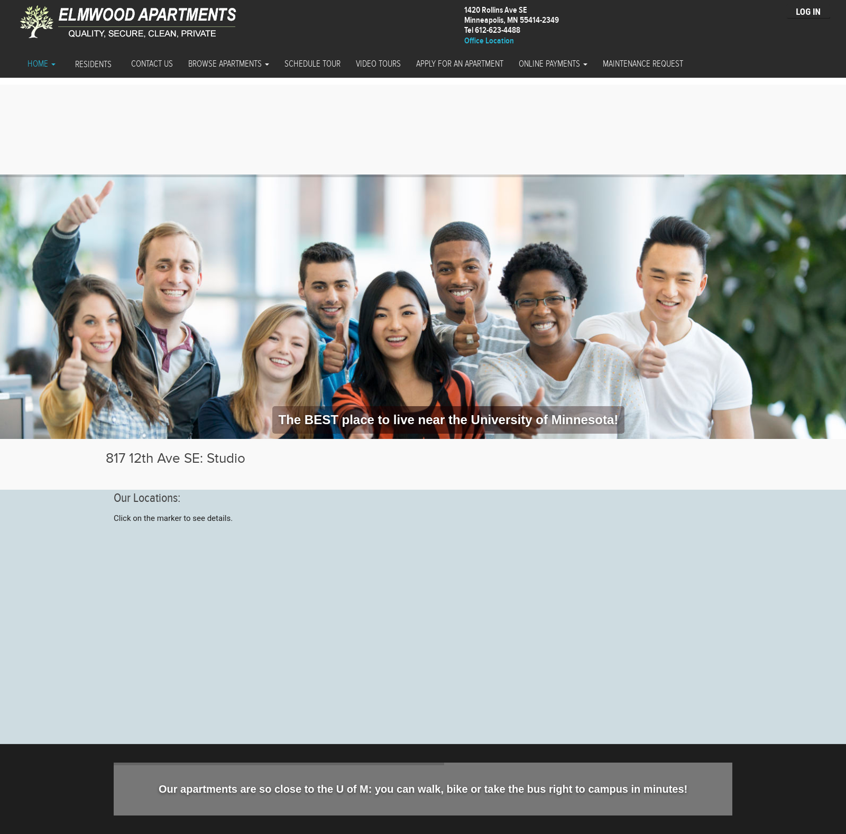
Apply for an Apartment (459, 64)
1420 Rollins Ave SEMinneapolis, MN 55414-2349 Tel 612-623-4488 (511, 20)
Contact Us (152, 64)
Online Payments (553, 64)
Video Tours (378, 64)
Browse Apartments (228, 64)
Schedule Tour (312, 64)
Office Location (489, 41)
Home (41, 64)
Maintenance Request (643, 64)
